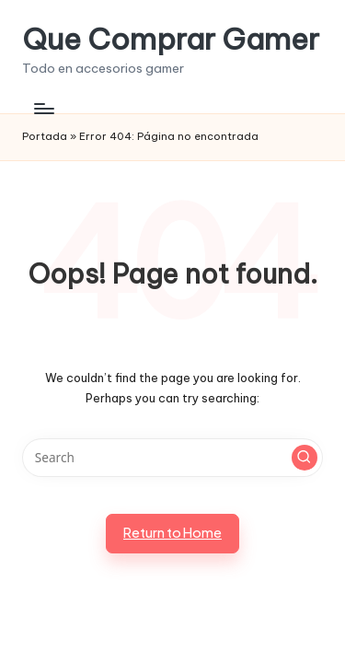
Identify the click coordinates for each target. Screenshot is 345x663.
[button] (304, 458)
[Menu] (43, 108)
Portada (44, 136)
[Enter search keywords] (172, 457)
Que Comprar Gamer (170, 39)
